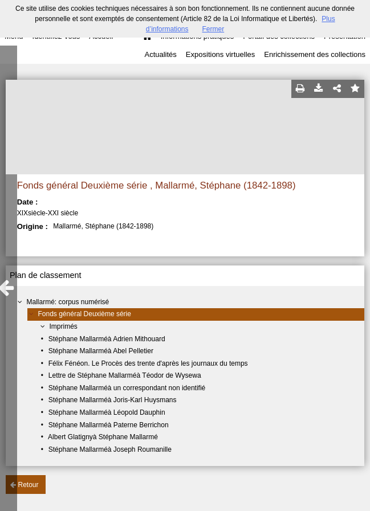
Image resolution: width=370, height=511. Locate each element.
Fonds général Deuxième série (84, 314)
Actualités (160, 54)
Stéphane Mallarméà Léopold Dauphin (106, 412)
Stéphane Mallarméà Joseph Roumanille (110, 449)
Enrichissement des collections (314, 54)
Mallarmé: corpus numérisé (68, 302)
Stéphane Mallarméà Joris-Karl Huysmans (112, 400)
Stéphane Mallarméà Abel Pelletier (100, 351)
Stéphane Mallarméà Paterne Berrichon (108, 425)
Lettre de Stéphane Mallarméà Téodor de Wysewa (124, 375)
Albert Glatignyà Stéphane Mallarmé (103, 437)
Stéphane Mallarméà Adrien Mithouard (106, 339)
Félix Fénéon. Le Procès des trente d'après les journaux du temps (148, 363)
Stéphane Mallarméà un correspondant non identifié (127, 388)
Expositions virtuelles (220, 54)
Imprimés (64, 326)
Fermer (213, 29)
